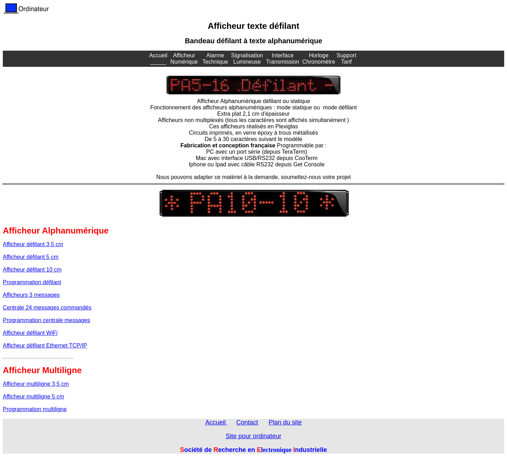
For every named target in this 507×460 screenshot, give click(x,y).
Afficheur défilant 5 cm (30, 257)
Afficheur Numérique (184, 58)
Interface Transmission (282, 58)
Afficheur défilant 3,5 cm (33, 244)
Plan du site (285, 422)
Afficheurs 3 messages (31, 295)
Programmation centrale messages (46, 320)
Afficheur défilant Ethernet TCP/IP (45, 346)
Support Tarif (346, 58)
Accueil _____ (158, 58)
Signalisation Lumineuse (247, 58)
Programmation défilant (32, 282)
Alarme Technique (215, 58)
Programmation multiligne (35, 409)
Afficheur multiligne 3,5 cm (36, 384)
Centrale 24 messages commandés (47, 308)
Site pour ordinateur (253, 436)
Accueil (216, 422)
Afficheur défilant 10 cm (32, 270)
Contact (247, 422)
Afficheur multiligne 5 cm (33, 397)
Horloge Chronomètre (318, 58)
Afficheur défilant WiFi (30, 333)
